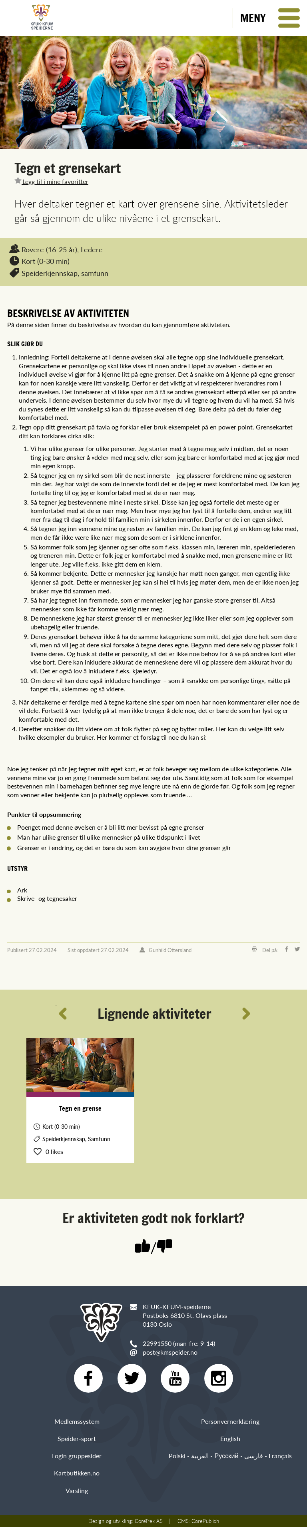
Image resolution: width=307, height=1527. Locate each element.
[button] (270, 18)
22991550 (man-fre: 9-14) (179, 1343)
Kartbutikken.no (77, 1472)
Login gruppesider (77, 1455)
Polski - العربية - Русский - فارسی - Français (230, 1455)
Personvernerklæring (230, 1421)
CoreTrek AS (149, 1521)
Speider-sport (77, 1438)
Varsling (77, 1490)
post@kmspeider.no (170, 1352)
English (230, 1438)
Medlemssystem (77, 1421)
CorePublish (205, 1521)
